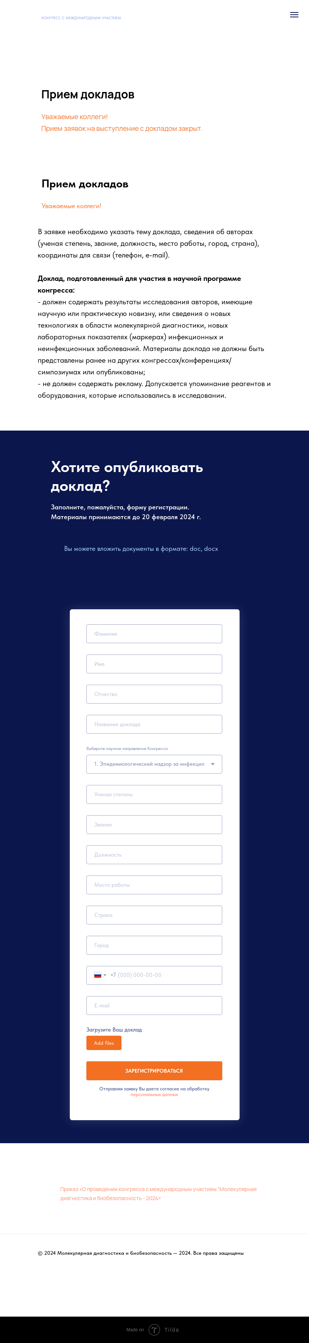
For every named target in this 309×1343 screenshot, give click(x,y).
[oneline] (154, 884)
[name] (154, 633)
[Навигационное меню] (294, 14)
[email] (154, 1005)
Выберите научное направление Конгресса (127, 748)
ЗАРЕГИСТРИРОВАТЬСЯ (154, 1071)
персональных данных (154, 1094)
